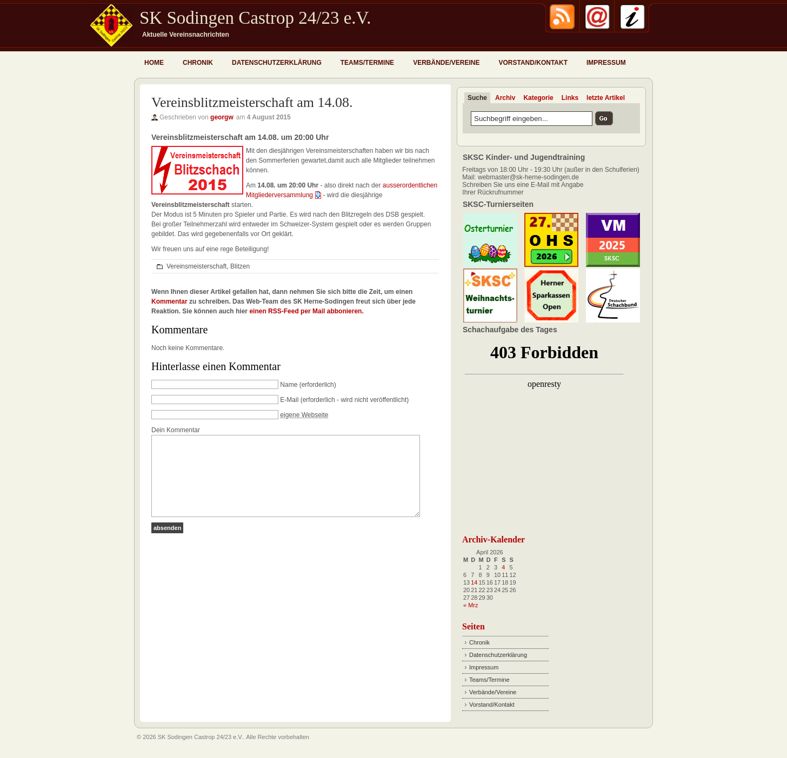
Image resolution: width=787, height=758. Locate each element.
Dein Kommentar (175, 430)
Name (288, 384)
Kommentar (169, 301)
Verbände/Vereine (446, 62)
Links (570, 98)
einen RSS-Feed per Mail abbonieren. (306, 311)
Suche (477, 98)
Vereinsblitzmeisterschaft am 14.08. (252, 102)
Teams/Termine (367, 62)
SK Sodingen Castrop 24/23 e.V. (255, 18)
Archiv (505, 98)
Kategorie (538, 98)
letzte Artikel (605, 98)
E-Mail (289, 400)
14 (474, 582)
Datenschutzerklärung (277, 62)
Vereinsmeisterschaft (196, 266)
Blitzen (240, 266)
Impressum (606, 62)
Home (154, 62)
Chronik (198, 62)
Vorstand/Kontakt (533, 62)
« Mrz (470, 605)
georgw (222, 117)
